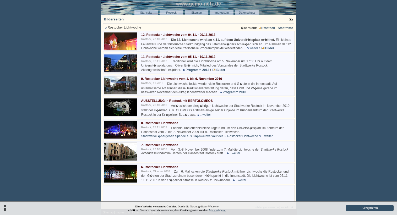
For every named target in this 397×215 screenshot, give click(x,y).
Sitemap (196, 12)
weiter (252, 48)
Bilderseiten (114, 19)
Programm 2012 (197, 70)
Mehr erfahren (217, 210)
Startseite (146, 12)
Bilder (218, 70)
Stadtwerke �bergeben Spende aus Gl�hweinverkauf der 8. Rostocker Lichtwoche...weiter (207, 136)
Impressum (222, 12)
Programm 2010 (234, 92)
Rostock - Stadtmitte (278, 28)
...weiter (205, 115)
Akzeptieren (370, 208)
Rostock (171, 12)
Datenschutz (247, 12)
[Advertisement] (198, 194)
